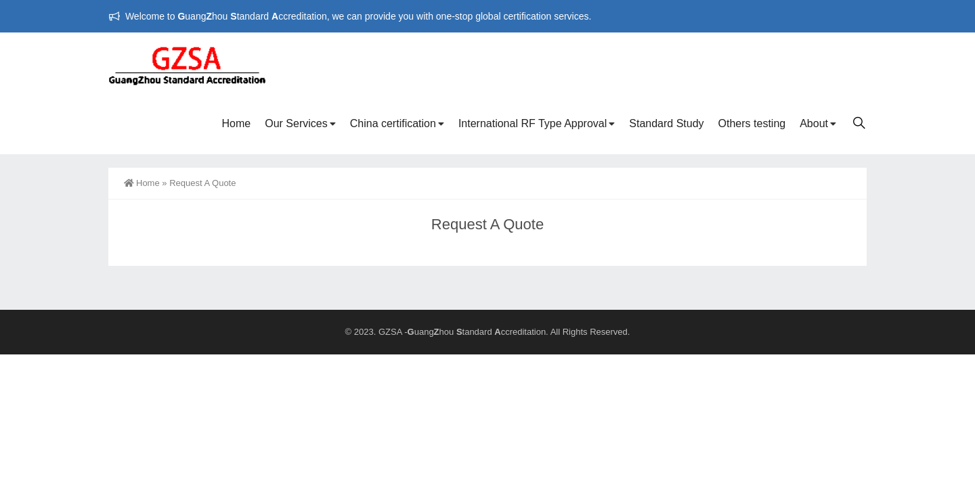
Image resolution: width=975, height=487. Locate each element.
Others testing (752, 123)
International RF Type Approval (532, 123)
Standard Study (666, 123)
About (814, 123)
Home (236, 123)
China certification (393, 123)
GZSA (390, 332)
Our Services (296, 123)
